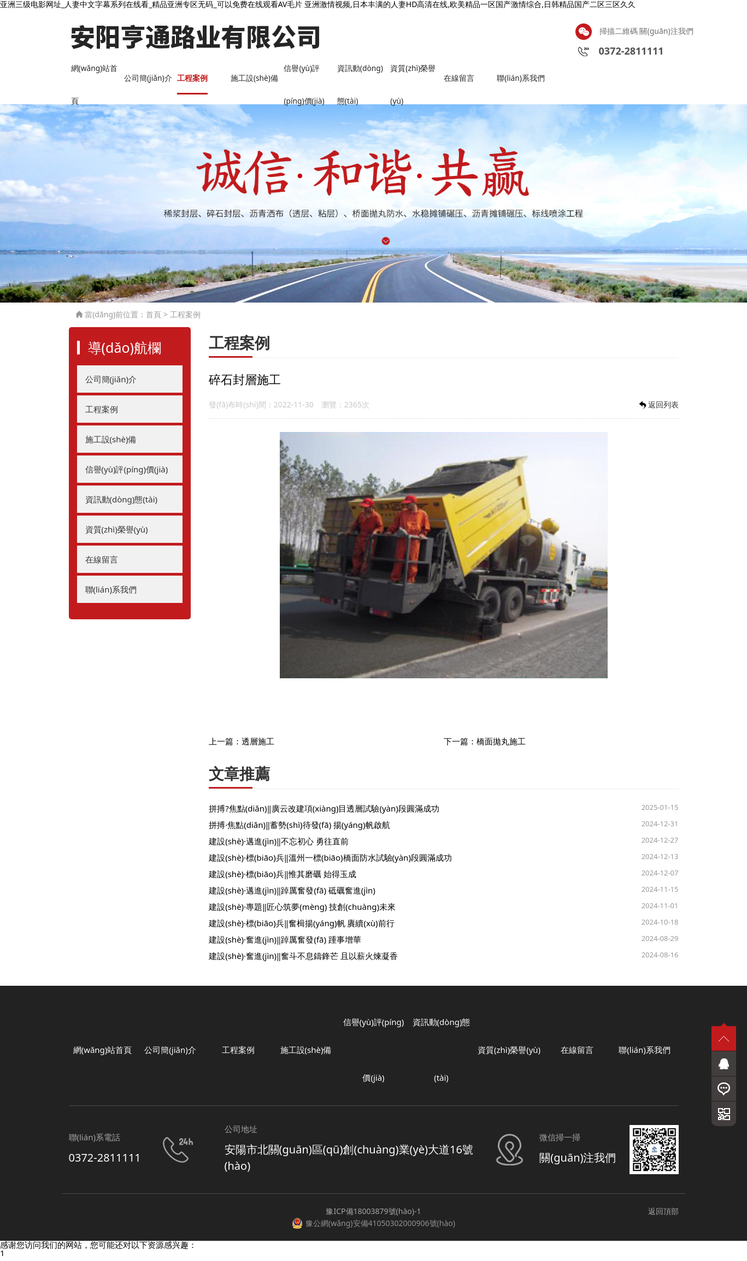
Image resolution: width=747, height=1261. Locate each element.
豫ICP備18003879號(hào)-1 (373, 1214)
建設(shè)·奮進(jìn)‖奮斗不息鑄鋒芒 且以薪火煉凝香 (303, 959)
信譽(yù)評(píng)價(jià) (306, 76)
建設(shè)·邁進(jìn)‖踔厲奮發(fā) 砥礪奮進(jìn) (292, 893)
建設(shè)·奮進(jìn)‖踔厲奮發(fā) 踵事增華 (285, 942)
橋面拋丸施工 (501, 743)
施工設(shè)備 (256, 80)
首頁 (153, 317)
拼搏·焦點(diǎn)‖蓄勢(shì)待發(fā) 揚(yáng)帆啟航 (299, 827)
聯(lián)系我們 (522, 80)
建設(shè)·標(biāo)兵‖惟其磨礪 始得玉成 (282, 877)
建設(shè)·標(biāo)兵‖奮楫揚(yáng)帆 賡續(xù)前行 (301, 926)
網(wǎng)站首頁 (96, 76)
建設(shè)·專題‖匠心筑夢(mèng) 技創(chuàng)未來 (302, 909)
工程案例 (193, 80)
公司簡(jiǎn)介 (149, 80)
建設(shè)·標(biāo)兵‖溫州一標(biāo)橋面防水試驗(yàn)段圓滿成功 (330, 860)
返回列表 (658, 407)
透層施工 (258, 743)
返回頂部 (663, 1214)
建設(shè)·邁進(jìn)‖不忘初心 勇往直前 (279, 844)
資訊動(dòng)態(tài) (362, 76)
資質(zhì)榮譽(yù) (414, 76)
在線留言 (460, 80)
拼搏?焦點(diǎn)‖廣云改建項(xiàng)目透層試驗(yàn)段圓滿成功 (324, 811)
